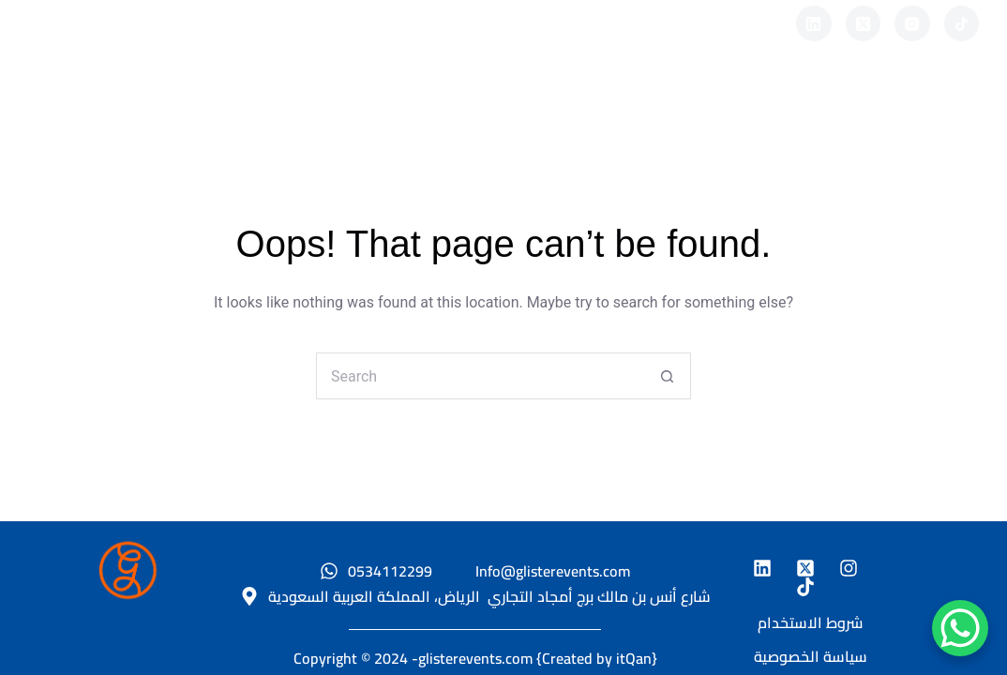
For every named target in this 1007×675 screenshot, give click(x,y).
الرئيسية (237, 102)
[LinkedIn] (814, 23)
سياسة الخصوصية (810, 656)
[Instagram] (912, 23)
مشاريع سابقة (490, 102)
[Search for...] (480, 375)
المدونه (628, 102)
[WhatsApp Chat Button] (960, 628)
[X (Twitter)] (863, 23)
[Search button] (667, 375)
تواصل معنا (757, 102)
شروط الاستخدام (810, 622)
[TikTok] (962, 23)
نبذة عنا (352, 102)
